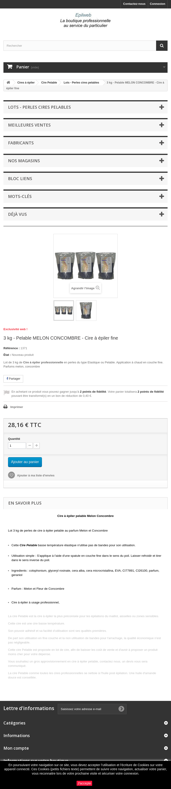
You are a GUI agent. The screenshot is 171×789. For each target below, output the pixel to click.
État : (7, 355)
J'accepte (84, 783)
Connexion (157, 3)
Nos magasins (24, 160)
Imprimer (16, 407)
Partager (13, 378)
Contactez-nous (134, 3)
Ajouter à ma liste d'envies (35, 475)
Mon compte (16, 748)
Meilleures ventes (29, 125)
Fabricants (21, 143)
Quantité (14, 438)
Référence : (11, 348)
